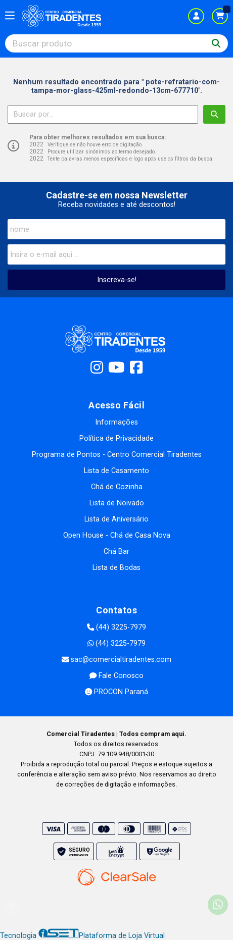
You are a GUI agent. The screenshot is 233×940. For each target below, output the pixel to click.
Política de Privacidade (116, 438)
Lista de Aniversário (116, 519)
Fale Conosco (116, 675)
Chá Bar (116, 551)
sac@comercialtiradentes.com (116, 659)
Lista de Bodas (116, 567)
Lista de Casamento (116, 470)
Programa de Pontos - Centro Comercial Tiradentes (117, 454)
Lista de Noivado (116, 503)
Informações (116, 422)
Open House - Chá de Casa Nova (116, 535)
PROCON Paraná (116, 692)
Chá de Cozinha (117, 487)
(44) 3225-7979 (116, 627)
